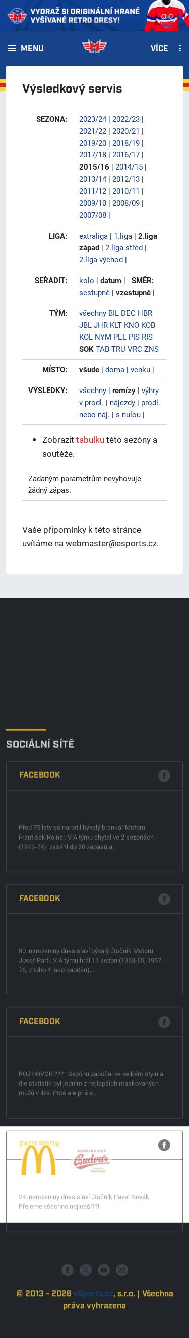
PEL (120, 336)
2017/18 (92, 154)
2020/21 (126, 131)
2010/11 (126, 191)
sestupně (94, 292)
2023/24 (92, 119)
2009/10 (92, 203)
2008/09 (126, 203)
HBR (145, 313)
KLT (116, 325)
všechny (92, 313)
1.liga (123, 236)
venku (140, 369)
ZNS (151, 349)
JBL (85, 325)
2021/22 (92, 131)
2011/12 (92, 191)
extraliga (93, 236)
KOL (86, 336)
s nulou (128, 414)
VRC (135, 349)
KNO (131, 325)
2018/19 (126, 143)
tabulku (90, 439)
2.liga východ (101, 259)
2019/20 (92, 143)
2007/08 (92, 215)
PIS (134, 336)
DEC (128, 313)
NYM (103, 336)
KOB (148, 325)
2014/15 (129, 166)
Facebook (39, 896)
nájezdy (122, 402)
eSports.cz (93, 1317)
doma (114, 369)
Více (159, 49)
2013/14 (92, 179)
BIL (113, 313)
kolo (86, 280)
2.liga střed (124, 247)
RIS (147, 336)
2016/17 (126, 154)
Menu (32, 49)
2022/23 (126, 119)
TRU (118, 349)
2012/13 (126, 179)
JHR (101, 325)
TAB (102, 349)
